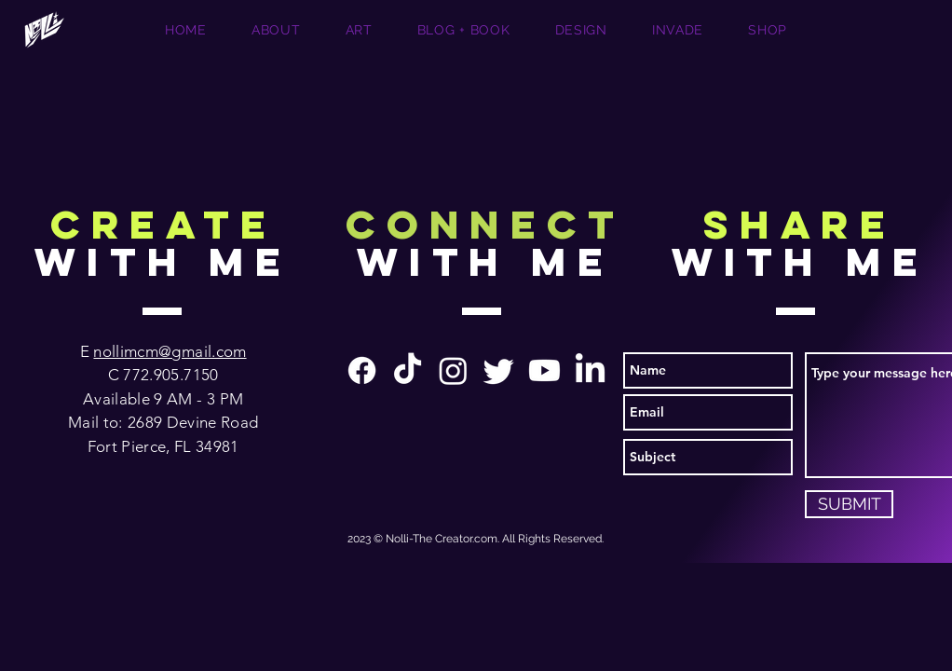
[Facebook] (362, 370)
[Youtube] (544, 370)
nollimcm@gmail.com (169, 351)
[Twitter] (499, 370)
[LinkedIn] (590, 370)
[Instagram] (453, 370)
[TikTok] (407, 370)
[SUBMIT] (849, 504)
